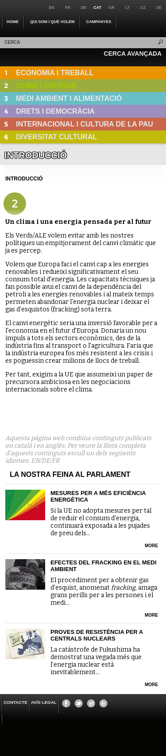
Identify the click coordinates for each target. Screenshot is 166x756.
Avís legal (44, 702)
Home (13, 21)
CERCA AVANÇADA (133, 53)
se (159, 7)
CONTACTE (15, 702)
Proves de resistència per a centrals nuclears (96, 635)
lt (127, 7)
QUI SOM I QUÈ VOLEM (52, 21)
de (84, 7)
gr (111, 7)
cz (143, 7)
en (51, 7)
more (151, 545)
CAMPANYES (99, 21)
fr (67, 7)
